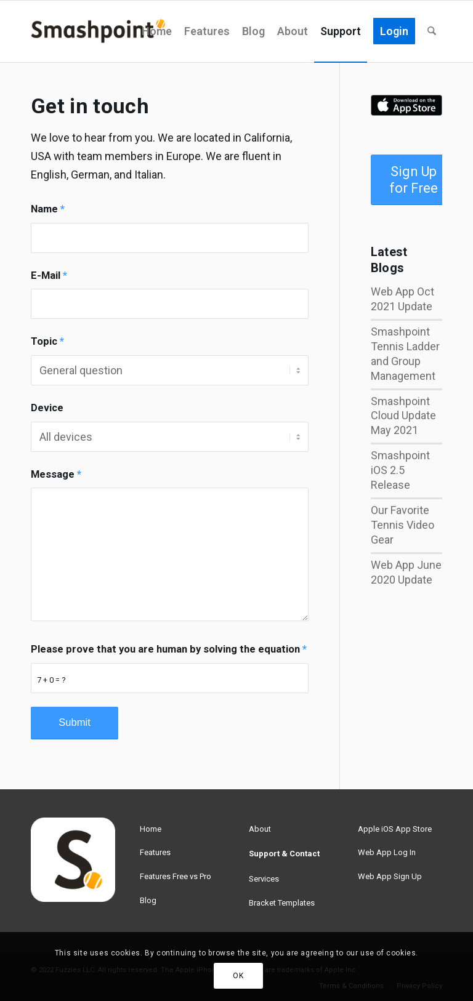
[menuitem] (156, 31)
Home (150, 829)
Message (56, 474)
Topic (47, 341)
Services (264, 878)
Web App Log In (387, 852)
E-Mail (49, 275)
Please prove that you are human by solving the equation (169, 649)
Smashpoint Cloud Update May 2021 (403, 416)
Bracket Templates (282, 902)
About (260, 829)
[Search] (431, 31)
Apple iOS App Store (395, 829)
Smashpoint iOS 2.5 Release (400, 470)
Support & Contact (284, 853)
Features (155, 852)
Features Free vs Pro (175, 876)
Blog (148, 900)
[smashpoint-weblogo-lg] (98, 31)
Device (47, 408)
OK (238, 975)
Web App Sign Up (390, 876)
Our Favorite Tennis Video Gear (402, 525)
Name (48, 209)
